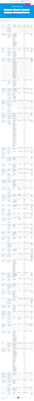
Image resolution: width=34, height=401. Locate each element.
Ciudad (5, 11)
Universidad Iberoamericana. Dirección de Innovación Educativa (9, 345)
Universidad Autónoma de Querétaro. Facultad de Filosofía (9, 250)
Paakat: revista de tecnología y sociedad (4, 232)
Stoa (2, 227)
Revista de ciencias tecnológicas (3, 51)
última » (3, 399)
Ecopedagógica (4, 224)
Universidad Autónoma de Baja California (9, 325)
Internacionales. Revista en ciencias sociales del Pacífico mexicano (4, 292)
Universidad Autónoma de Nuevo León (9, 279)
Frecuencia (22, 11)
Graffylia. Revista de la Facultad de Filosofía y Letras (4, 34)
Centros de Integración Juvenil (9, 170)
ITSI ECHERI (3, 92)
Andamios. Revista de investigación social (4, 261)
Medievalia (3, 298)
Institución (14, 11)
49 (25, 397)
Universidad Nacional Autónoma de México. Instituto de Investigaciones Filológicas (9, 176)
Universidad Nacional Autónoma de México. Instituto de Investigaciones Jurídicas (9, 190)
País (22, 8)
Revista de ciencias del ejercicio (3, 279)
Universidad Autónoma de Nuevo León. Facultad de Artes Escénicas (9, 110)
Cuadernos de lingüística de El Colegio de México (4, 148)
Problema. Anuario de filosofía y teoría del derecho (4, 188)
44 (16, 397)
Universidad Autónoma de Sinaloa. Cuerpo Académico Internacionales (9, 292)
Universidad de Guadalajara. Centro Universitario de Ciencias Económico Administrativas (9, 376)
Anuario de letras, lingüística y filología (4, 174)
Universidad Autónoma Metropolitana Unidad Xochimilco (9, 60)
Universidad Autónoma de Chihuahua (9, 393)
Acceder (23, 1)
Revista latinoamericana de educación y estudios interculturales (4, 196)
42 (12, 397)
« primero (3, 397)
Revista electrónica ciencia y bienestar (4, 273)
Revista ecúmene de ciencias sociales (4, 249)
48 (23, 397)
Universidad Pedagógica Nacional (9, 225)
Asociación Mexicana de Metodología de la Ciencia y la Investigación (9, 159)
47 (21, 397)
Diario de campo (4, 26)
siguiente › (29, 397)
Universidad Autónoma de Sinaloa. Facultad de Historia (9, 389)
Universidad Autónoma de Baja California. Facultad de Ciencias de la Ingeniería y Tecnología (9, 53)
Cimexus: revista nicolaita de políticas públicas (4, 89)
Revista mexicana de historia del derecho (4, 318)
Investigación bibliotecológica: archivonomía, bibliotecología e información (4, 102)
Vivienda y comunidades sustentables (3, 165)
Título (4, 8)
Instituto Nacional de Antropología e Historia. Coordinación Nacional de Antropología (9, 29)
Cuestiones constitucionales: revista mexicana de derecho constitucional (4, 219)
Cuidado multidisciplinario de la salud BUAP (4, 331)
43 (14, 397)
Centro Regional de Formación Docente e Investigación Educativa (9, 196)
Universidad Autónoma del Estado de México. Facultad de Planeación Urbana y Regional (9, 286)
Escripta (3, 387)
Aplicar (14, 15)
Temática (14, 8)
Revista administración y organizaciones (4, 59)
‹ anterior (7, 397)
